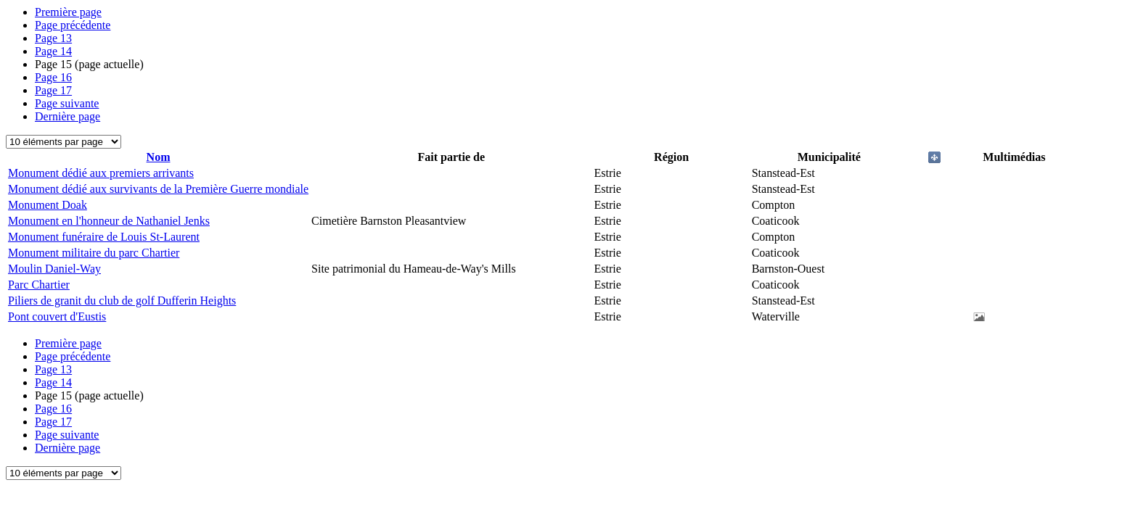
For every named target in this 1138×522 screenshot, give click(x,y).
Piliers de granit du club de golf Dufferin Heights (122, 300)
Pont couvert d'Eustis (57, 316)
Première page (68, 12)
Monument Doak (47, 205)
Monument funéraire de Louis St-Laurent (104, 237)
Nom (159, 157)
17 (53, 90)
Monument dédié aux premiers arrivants (101, 173)
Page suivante (67, 103)
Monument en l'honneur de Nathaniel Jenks (109, 221)
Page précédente (72, 25)
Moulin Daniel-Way (54, 268)
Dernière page (67, 116)
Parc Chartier (39, 284)
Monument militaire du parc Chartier (93, 252)
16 (53, 77)
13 (53, 38)
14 (53, 51)
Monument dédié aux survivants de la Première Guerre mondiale (158, 189)
